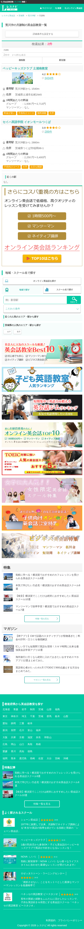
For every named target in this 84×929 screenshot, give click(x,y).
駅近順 (62, 60)
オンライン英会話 (73, 8)
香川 (13, 751)
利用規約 (51, 920)
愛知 (5, 723)
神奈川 (14, 716)
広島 (5, 744)
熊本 (13, 758)
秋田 (32, 709)
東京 (5, 716)
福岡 (5, 758)
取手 (18, 332)
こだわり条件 (12, 308)
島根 (38, 744)
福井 (38, 730)
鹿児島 (23, 758)
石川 (21, 730)
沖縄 (65, 758)
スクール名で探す (64, 289)
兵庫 (13, 737)
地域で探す (24, 290)
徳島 (30, 751)
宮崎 (57, 758)
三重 (21, 723)
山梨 (65, 716)
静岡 (13, 723)
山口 (21, 744)
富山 (30, 730)
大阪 (5, 737)
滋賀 (30, 737)
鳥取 (30, 744)
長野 (13, 730)
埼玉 (24, 716)
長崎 (32, 758)
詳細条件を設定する (43, 34)
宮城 (40, 709)
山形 (49, 709)
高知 (21, 751)
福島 (57, 709)
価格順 (22, 60)
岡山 (13, 744)
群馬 (49, 716)
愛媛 (5, 751)
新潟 (5, 730)
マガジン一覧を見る (42, 680)
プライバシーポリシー (70, 920)
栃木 (57, 716)
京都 (21, 737)
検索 (58, 8)
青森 (15, 709)
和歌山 (48, 737)
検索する (73, 300)
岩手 (24, 709)
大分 (49, 758)
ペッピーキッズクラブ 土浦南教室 (25, 68)
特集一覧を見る (42, 619)
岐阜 (30, 723)
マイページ (46, 8)
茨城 (40, 716)
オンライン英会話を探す (44, 281)
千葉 (32, 716)
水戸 (9, 332)
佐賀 (40, 758)
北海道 (6, 709)
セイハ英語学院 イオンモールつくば (27, 122)
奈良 (38, 737)
